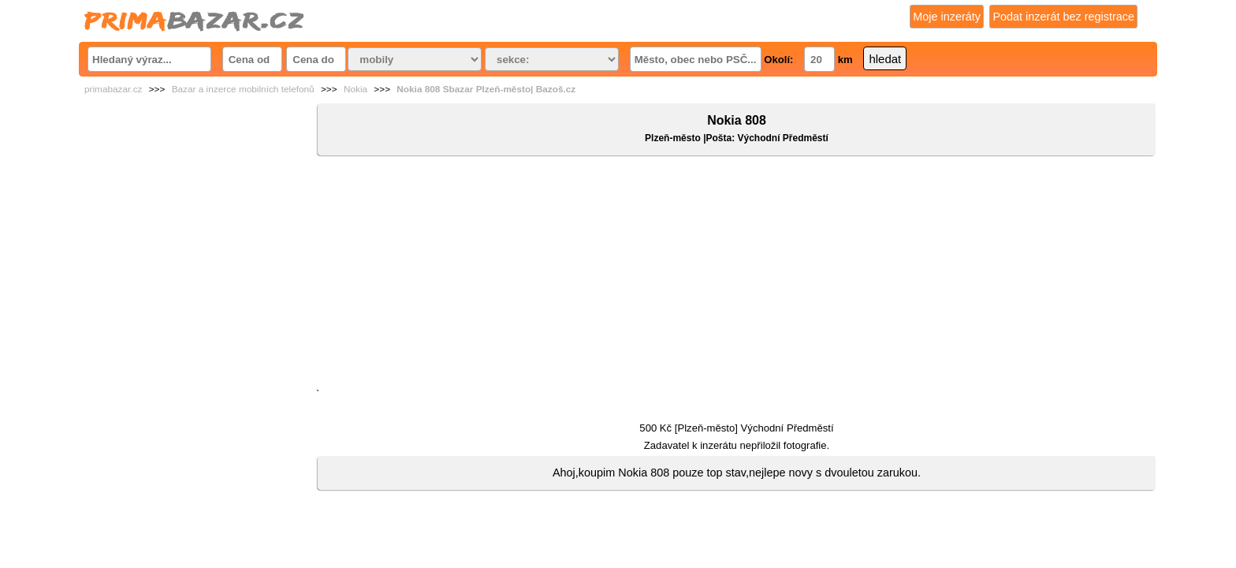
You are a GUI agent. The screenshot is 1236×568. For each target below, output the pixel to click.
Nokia (355, 89)
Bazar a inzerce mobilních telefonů (243, 89)
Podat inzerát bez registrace (1063, 16)
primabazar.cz (113, 89)
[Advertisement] (736, 275)
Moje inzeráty (947, 16)
